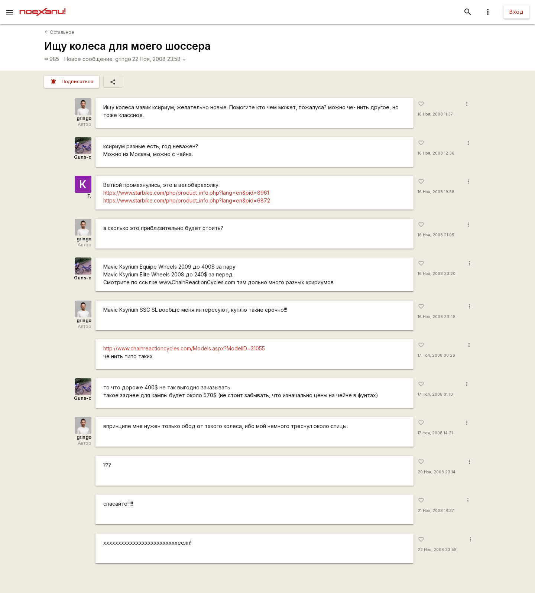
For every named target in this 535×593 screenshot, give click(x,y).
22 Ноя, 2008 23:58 (159, 59)
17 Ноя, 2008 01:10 (435, 394)
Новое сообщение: (89, 59)
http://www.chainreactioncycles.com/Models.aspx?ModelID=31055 (184, 348)
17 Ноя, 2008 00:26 (436, 355)
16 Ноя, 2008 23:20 (436, 273)
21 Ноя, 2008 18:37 (436, 510)
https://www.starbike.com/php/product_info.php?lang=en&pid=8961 (186, 192)
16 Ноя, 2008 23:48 (436, 316)
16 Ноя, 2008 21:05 (436, 235)
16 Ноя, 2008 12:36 (436, 153)
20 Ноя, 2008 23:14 (436, 472)
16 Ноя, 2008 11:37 (435, 114)
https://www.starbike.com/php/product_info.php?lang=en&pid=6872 (186, 200)
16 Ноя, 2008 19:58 (436, 191)
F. (89, 196)
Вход (516, 12)
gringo (123, 59)
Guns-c (82, 157)
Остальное (59, 32)
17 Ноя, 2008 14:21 (435, 433)
